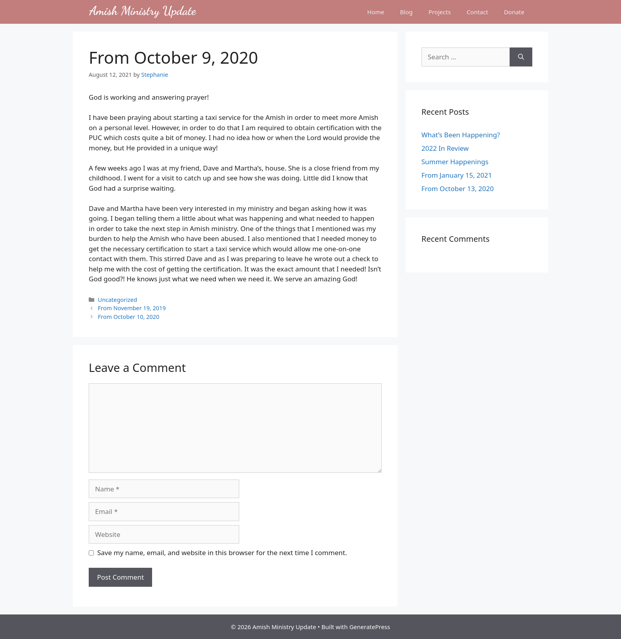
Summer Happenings (454, 161)
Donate (514, 12)
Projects (440, 12)
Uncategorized (117, 299)
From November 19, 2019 (132, 308)
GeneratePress (369, 627)
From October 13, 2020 (457, 188)
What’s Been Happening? (460, 134)
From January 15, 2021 (456, 175)
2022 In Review (445, 148)
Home (375, 12)
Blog (406, 12)
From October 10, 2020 (128, 316)
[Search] (521, 56)
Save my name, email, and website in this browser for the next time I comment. (222, 552)
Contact (477, 12)
